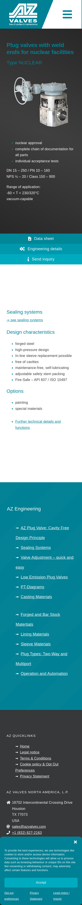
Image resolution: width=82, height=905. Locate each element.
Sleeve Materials (36, 644)
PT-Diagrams (32, 587)
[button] (75, 842)
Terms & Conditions (35, 758)
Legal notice (29, 752)
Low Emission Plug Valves (44, 577)
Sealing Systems (36, 547)
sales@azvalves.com (29, 826)
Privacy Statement (34, 776)
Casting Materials (36, 597)
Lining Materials (35, 634)
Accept (41, 882)
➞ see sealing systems (25, 320)
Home (25, 746)
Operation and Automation (44, 673)
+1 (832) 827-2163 (27, 833)
